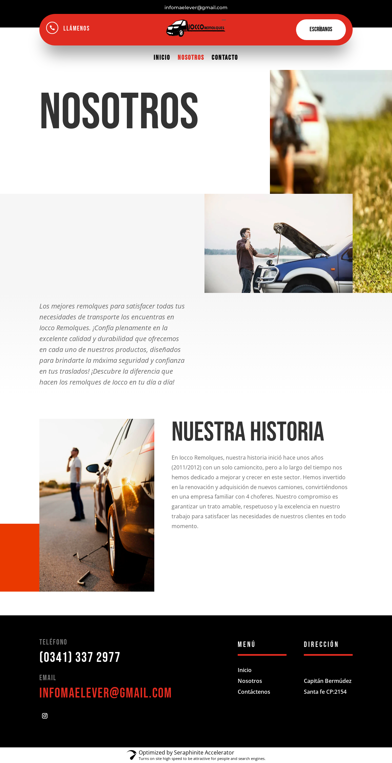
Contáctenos (254, 691)
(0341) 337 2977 (80, 658)
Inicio (162, 58)
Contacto (225, 58)
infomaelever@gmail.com (105, 693)
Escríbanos (321, 29)
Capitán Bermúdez (328, 681)
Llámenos (76, 29)
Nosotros (191, 58)
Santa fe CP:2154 (325, 691)
